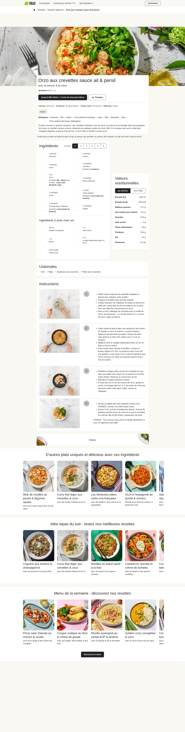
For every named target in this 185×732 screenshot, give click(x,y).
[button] (75, 145)
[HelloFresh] (30, 3)
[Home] (34, 10)
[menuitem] (31, 3)
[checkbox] (39, 90)
